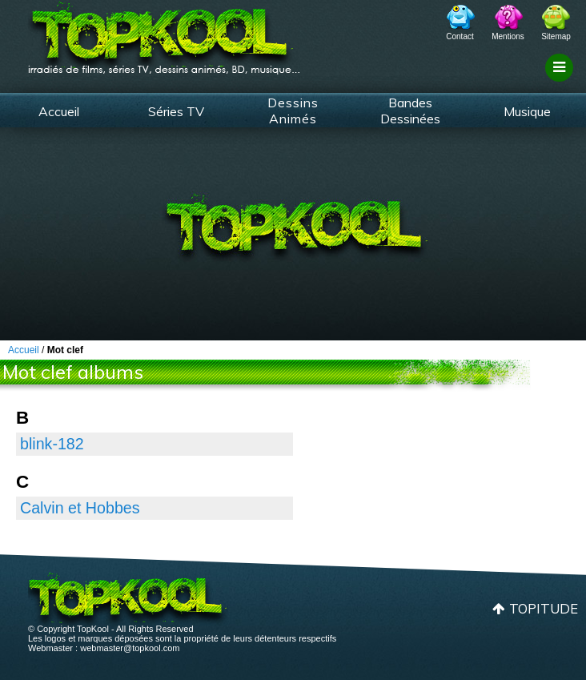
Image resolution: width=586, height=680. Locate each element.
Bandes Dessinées (410, 111)
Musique (527, 111)
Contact (459, 36)
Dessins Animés (293, 111)
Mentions (508, 36)
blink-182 (52, 444)
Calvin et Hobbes (80, 508)
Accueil (58, 111)
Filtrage (561, 82)
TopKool (164, 33)
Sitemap (556, 36)
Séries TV (176, 111)
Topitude (543, 608)
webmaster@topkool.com (129, 648)
